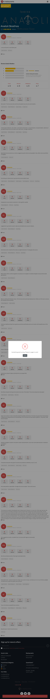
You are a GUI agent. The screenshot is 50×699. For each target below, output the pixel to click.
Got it (25, 355)
